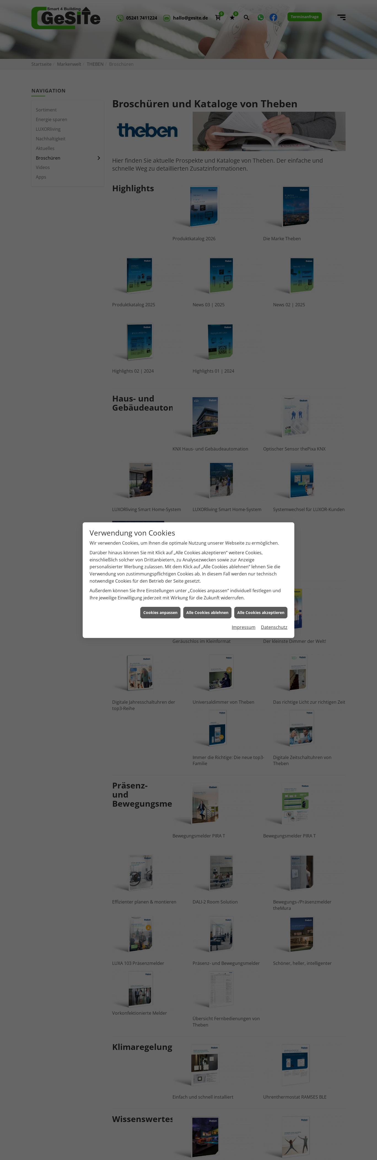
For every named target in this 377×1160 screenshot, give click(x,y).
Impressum (243, 627)
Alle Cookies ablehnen (207, 612)
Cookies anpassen (160, 612)
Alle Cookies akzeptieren (260, 612)
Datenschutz (274, 627)
